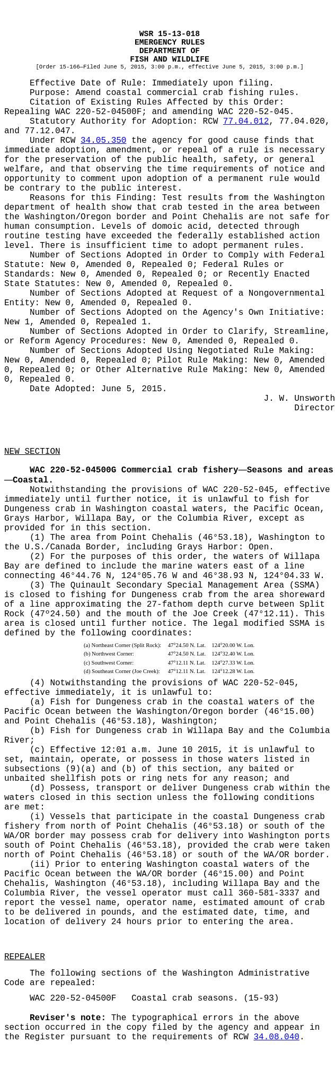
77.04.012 (246, 121)
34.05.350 (103, 140)
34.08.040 (276, 1037)
